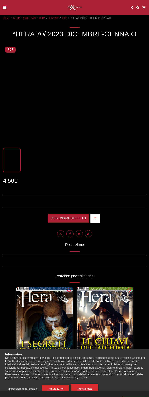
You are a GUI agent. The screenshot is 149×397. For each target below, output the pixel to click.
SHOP (16, 18)
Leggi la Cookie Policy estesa (69, 378)
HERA (42, 18)
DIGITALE (54, 18)
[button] (4, 7)
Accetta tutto (85, 388)
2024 (64, 18)
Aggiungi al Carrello (69, 218)
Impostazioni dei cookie (22, 388)
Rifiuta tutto (56, 388)
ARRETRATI (29, 18)
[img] (44, 324)
